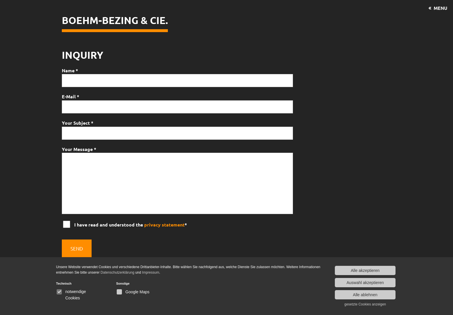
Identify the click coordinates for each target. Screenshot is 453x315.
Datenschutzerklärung (117, 272)
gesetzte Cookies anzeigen (365, 304)
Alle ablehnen (365, 294)
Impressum (150, 272)
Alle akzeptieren (365, 270)
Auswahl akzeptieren (365, 282)
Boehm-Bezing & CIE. (115, 20)
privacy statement (164, 225)
